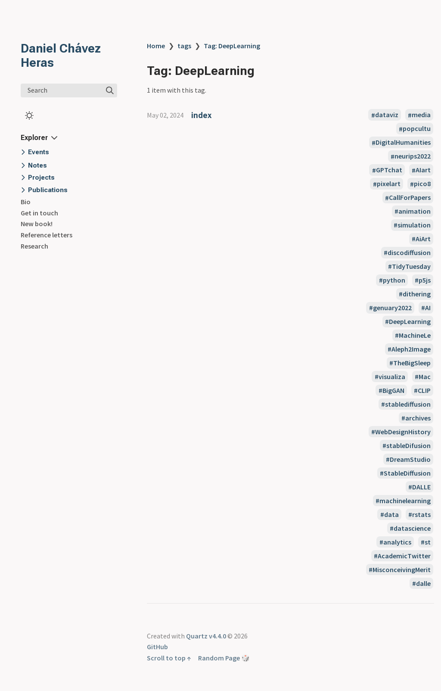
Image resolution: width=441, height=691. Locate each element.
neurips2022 (412, 156)
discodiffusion (409, 252)
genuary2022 (392, 307)
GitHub (157, 646)
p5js (425, 280)
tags (184, 45)
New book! (37, 223)
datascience (412, 528)
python (394, 280)
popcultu (417, 129)
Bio (26, 201)
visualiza (392, 376)
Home (156, 45)
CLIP (424, 390)
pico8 (422, 184)
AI (428, 307)
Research (34, 246)
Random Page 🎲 (224, 658)
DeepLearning (410, 321)
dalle (423, 583)
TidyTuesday (411, 266)
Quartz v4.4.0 (206, 636)
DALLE (421, 486)
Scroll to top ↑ (169, 658)
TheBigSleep (412, 362)
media (421, 115)
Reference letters (46, 234)
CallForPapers (410, 197)
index (201, 115)
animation (414, 211)
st (428, 542)
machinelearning (405, 500)
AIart (423, 170)
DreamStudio (410, 459)
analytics (397, 542)
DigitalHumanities (403, 142)
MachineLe (415, 335)
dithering (417, 293)
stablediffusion (408, 404)
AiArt (423, 238)
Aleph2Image (411, 349)
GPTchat (389, 170)
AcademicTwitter (404, 555)
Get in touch (39, 213)
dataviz (386, 115)
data (391, 514)
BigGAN (393, 390)
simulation (414, 225)
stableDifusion (408, 445)
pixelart (389, 184)
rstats (421, 514)
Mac (425, 376)
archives (418, 418)
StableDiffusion (407, 473)
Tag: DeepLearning (232, 45)
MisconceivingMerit (402, 569)
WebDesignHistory (403, 431)
